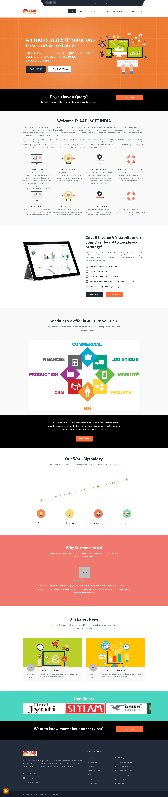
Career (105, 11)
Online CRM (92, 779)
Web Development (94, 770)
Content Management (125, 770)
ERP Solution (92, 758)
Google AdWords (94, 783)
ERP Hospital (122, 758)
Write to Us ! (130, 97)
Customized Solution (95, 775)
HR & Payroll (37, 206)
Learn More (35, 69)
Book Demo (114, 294)
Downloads (93, 11)
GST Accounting (123, 775)
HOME (72, 11)
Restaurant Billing (124, 766)
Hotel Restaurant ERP (125, 762)
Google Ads (122, 779)
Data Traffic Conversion (51, 671)
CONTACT (132, 11)
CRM (141, 11)
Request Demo (59, 69)
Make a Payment (119, 11)
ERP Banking (92, 762)
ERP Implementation (125, 783)
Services (81, 11)
